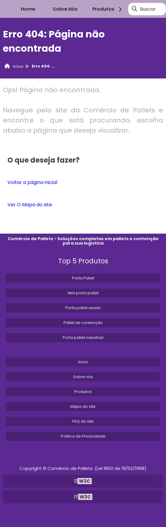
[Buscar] (134, 8)
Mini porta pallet (83, 293)
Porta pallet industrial (83, 337)
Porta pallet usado (83, 308)
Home (28, 9)
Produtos (108, 9)
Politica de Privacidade (83, 436)
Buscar (148, 9)
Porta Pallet (83, 278)
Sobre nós (83, 377)
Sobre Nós (65, 9)
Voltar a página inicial (32, 182)
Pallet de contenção (83, 322)
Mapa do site (83, 406)
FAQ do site (83, 421)
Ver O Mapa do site (29, 204)
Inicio (83, 362)
